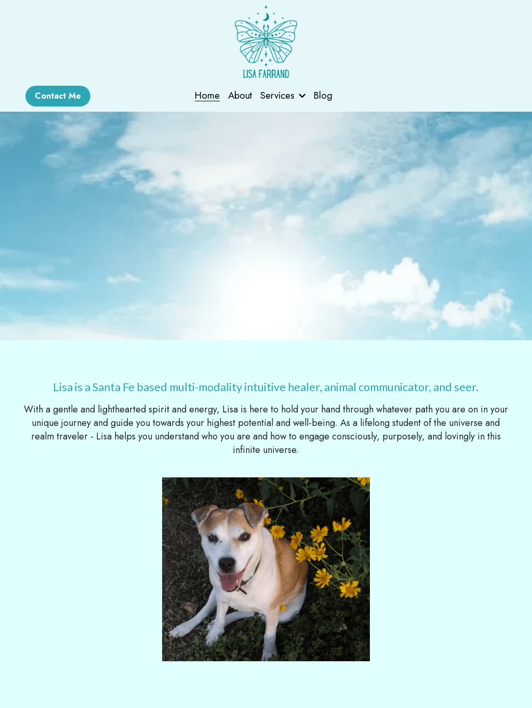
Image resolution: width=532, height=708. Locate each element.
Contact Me (58, 96)
